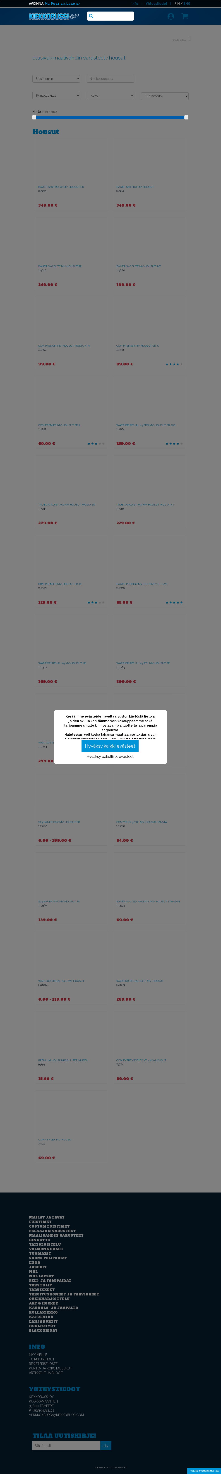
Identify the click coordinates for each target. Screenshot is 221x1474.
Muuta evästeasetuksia (204, 1470)
